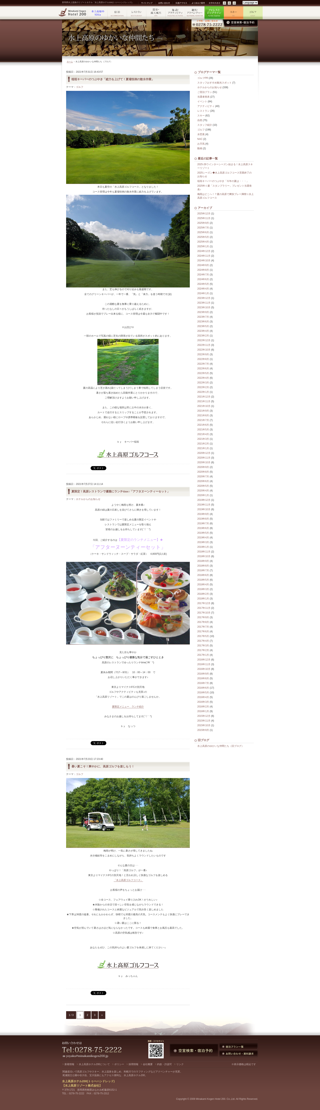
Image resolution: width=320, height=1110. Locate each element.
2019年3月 (203, 542)
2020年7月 (203, 476)
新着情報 (69, 1064)
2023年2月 (203, 335)
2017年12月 (203, 603)
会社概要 (148, 1064)
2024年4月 (203, 288)
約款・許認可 (164, 1064)
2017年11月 (203, 608)
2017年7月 (203, 626)
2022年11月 (203, 345)
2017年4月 (203, 640)
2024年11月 (203, 255)
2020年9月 (203, 467)
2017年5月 (203, 636)
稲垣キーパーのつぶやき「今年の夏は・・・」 (223, 181)
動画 (199, 148)
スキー (201, 115)
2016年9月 (203, 673)
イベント (202, 101)
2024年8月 (203, 269)
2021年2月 (203, 443)
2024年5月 (203, 284)
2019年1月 (203, 547)
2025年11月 (203, 218)
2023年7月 (203, 316)
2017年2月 (203, 650)
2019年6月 (203, 528)
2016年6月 (203, 687)
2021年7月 (203, 420)
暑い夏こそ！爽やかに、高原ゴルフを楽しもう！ (102, 766)
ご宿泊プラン (204, 92)
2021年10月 (203, 406)
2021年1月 (203, 448)
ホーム (70, 61)
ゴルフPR (202, 78)
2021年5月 (203, 429)
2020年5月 (203, 485)
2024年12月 (203, 251)
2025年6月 (203, 232)
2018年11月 (203, 551)
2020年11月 (203, 457)
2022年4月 (203, 377)
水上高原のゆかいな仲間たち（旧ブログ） (220, 746)
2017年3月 (203, 645)
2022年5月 (203, 373)
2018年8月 (203, 565)
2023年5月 (203, 326)
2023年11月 (203, 302)
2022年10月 (203, 349)
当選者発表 (203, 96)
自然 (199, 120)
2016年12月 (203, 659)
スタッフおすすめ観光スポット (214, 82)
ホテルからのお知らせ (88, 499)
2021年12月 (203, 396)
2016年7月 (203, 683)
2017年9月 (203, 617)
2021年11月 (203, 401)
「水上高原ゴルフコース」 (128, 880)
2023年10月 (203, 307)
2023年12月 (203, 298)
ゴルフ (79, 87)
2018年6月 (203, 575)
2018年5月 (203, 579)
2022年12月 (203, 340)
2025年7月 (203, 227)
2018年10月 (203, 556)
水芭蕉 (201, 134)
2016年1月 (203, 711)
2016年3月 (203, 701)
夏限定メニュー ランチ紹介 (128, 706)
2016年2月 (203, 706)
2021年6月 (203, 424)
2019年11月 (203, 504)
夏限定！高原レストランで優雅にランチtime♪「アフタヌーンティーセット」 (120, 491)
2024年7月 (203, 274)
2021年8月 (203, 415)
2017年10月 (203, 612)
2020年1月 (203, 495)
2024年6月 (203, 279)
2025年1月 (203, 246)
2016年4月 (203, 697)
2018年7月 (203, 570)
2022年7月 (203, 363)
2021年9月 (203, 410)
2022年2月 (203, 387)
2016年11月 (203, 664)
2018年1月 (203, 598)
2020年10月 (203, 462)
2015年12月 (203, 716)
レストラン (203, 110)
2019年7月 (203, 523)
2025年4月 (203, 241)
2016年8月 (203, 678)
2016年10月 (203, 669)
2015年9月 (203, 730)
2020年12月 (203, 453)
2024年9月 (203, 265)
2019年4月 (203, 537)
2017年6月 (203, 631)
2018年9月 (203, 561)
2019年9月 (203, 514)
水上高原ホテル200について (94, 1064)
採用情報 (133, 1064)
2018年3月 (203, 589)
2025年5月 (203, 237)
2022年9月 (203, 354)
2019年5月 (203, 532)
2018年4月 (203, 584)
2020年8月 (203, 471)
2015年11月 (203, 720)
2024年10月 (203, 260)
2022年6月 (203, 368)
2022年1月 (203, 392)
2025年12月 (203, 213)
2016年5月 (203, 692)
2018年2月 (203, 593)
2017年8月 (203, 622)
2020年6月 (203, 481)
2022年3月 (203, 382)
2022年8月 (203, 359)
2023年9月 (203, 312)
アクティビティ (205, 106)
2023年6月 (203, 321)
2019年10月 (203, 509)
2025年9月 (203, 223)
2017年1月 (203, 655)
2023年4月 (203, 331)
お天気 (201, 143)
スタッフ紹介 (204, 125)
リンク (180, 1064)
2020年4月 (203, 490)
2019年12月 (203, 500)
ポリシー (119, 1064)
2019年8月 (203, 518)
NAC (199, 139)
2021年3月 (203, 439)
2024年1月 (203, 293)
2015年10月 (203, 725)
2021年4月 (203, 434)
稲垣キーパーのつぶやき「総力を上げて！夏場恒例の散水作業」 (112, 79)
